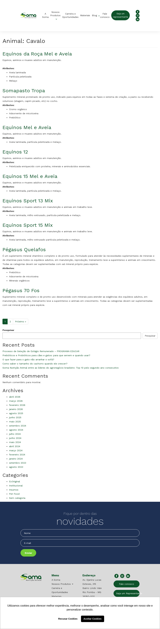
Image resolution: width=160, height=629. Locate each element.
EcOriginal (14, 481)
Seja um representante (120, 15)
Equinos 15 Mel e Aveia (29, 176)
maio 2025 (15, 421)
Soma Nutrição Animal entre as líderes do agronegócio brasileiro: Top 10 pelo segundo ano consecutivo (60, 367)
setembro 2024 (17, 425)
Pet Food (14, 494)
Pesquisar (8, 330)
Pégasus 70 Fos (21, 290)
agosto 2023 (16, 467)
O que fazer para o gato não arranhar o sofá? (28, 359)
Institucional (16, 485)
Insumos (13, 489)
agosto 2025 (16, 413)
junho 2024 (15, 438)
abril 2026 (14, 396)
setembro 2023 (17, 462)
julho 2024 (15, 434)
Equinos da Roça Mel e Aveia (37, 54)
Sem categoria (17, 498)
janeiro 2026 (16, 409)
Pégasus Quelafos (24, 249)
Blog (95, 15)
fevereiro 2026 (17, 405)
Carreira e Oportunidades (70, 15)
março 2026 (16, 401)
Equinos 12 (15, 152)
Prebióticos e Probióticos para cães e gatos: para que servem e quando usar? (46, 355)
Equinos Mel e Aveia (26, 127)
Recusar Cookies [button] (68, 618)
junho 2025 (15, 417)
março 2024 (15, 450)
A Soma (45, 15)
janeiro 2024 (16, 458)
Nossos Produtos (55, 14)
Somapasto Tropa (23, 90)
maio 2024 (15, 442)
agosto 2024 (16, 429)
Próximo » (20, 321)
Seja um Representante (128, 593)
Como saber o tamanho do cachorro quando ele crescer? (34, 363)
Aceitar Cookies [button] (92, 618)
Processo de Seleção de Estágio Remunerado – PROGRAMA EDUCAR (40, 351)
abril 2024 (14, 446)
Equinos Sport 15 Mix (27, 225)
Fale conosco (105, 15)
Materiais (85, 15)
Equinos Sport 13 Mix (27, 201)
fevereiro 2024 (17, 454)
